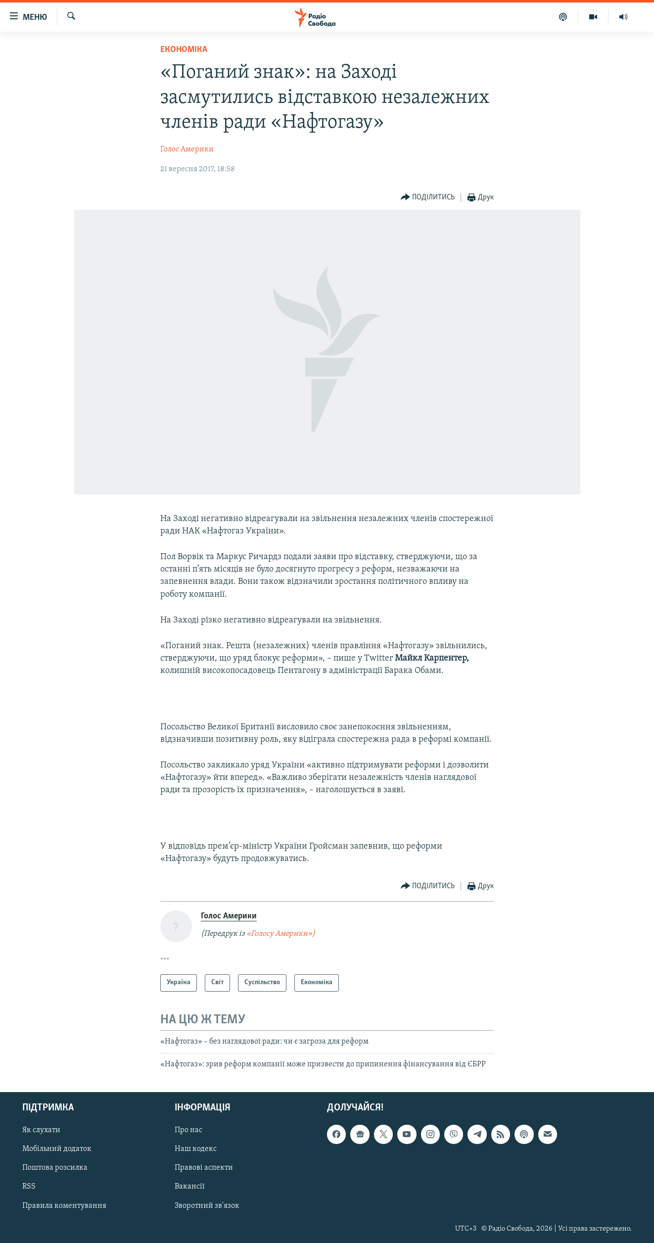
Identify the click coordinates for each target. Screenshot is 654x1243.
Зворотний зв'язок (207, 1206)
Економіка (183, 49)
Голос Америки (187, 149)
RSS (29, 1187)
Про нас (188, 1131)
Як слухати (41, 1131)
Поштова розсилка (55, 1168)
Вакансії (190, 1187)
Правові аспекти (204, 1168)
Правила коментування (64, 1206)
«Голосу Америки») (280, 934)
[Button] (428, 197)
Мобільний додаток (57, 1149)
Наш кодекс (196, 1149)
